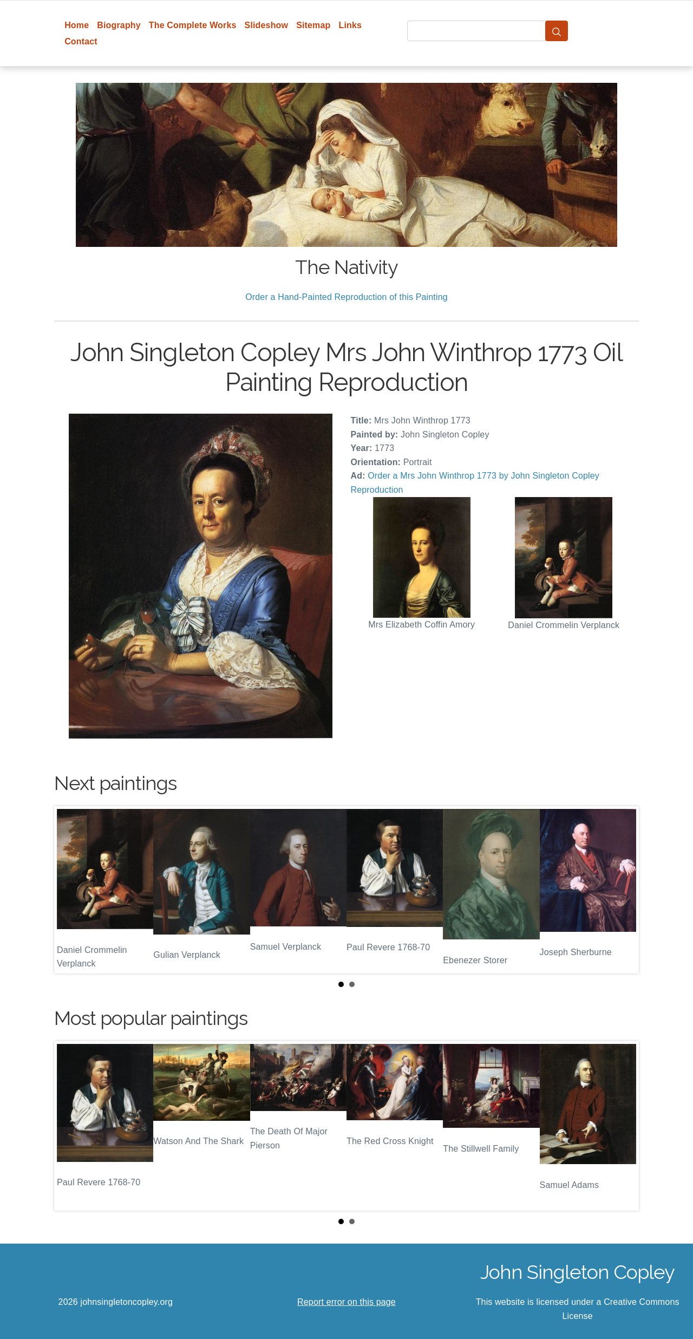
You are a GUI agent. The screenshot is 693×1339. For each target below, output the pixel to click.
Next (622, 890)
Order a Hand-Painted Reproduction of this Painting (346, 297)
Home (76, 25)
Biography (119, 25)
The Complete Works (193, 25)
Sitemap (313, 25)
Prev (71, 890)
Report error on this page (346, 1302)
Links (350, 25)
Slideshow (267, 25)
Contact (80, 41)
